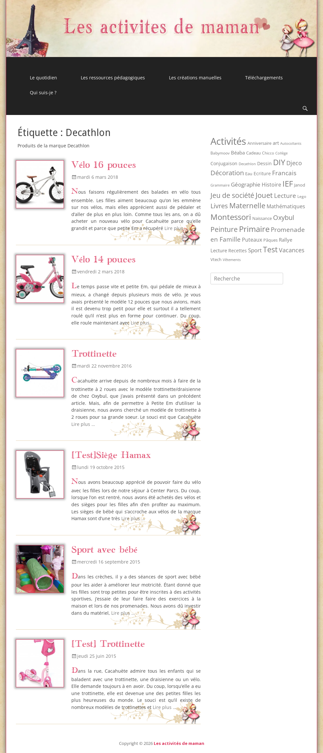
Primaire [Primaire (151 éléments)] (254, 228)
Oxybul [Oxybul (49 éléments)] (283, 217)
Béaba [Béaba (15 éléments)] (238, 152)
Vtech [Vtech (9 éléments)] (215, 259)
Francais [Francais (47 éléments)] (284, 172)
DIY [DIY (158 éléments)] (279, 162)
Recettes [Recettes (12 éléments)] (237, 250)
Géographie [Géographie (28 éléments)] (245, 184)
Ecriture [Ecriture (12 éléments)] (262, 173)
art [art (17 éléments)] (276, 143)
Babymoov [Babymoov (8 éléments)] (220, 153)
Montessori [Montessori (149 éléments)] (230, 216)
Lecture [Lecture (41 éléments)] (285, 195)
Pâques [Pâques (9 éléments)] (270, 240)
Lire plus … (176, 228)
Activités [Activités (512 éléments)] (228, 141)
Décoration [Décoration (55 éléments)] (227, 172)
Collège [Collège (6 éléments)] (281, 153)
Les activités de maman (179, 743)
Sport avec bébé (104, 550)
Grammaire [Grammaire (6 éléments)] (220, 185)
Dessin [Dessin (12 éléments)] (264, 163)
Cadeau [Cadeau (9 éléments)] (253, 153)
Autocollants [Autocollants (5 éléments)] (290, 143)
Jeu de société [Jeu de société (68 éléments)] (232, 195)
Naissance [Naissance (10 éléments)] (262, 218)
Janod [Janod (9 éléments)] (299, 185)
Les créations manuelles (195, 77)
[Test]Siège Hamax (111, 455)
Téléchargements (264, 77)
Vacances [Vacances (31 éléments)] (292, 250)
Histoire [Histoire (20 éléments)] (271, 184)
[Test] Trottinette (108, 644)
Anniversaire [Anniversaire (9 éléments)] (259, 143)
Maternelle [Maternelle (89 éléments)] (247, 205)
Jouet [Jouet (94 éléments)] (264, 195)
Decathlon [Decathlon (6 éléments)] (247, 163)
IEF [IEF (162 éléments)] (287, 183)
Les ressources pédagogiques (113, 77)
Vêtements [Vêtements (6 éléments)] (232, 259)
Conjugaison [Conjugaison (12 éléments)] (223, 163)
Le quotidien (43, 77)
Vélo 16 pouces (103, 165)
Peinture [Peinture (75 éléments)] (224, 229)
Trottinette (94, 354)
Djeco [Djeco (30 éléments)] (294, 163)
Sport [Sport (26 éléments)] (255, 250)
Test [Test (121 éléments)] (270, 249)
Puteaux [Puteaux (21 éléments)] (252, 239)
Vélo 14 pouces (103, 260)
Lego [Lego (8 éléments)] (301, 196)
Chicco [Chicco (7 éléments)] (268, 152)
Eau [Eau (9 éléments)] (248, 174)
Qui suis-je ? (43, 92)
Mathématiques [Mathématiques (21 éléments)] (286, 206)
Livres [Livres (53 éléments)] (219, 205)
